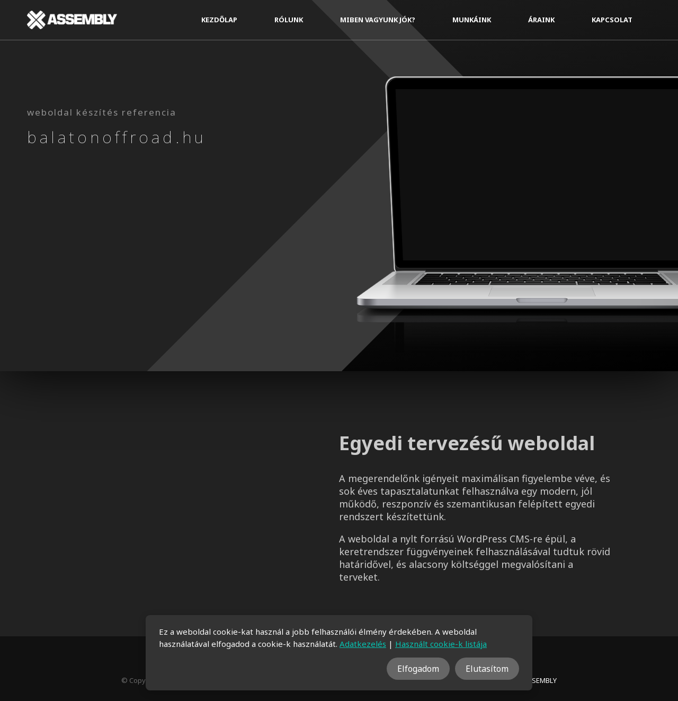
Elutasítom (487, 668)
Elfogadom (418, 668)
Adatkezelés (363, 643)
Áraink (541, 19)
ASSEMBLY (540, 680)
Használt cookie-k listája (441, 643)
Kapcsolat (612, 19)
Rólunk (288, 19)
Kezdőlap (219, 19)
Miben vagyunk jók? (377, 19)
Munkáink (471, 19)
